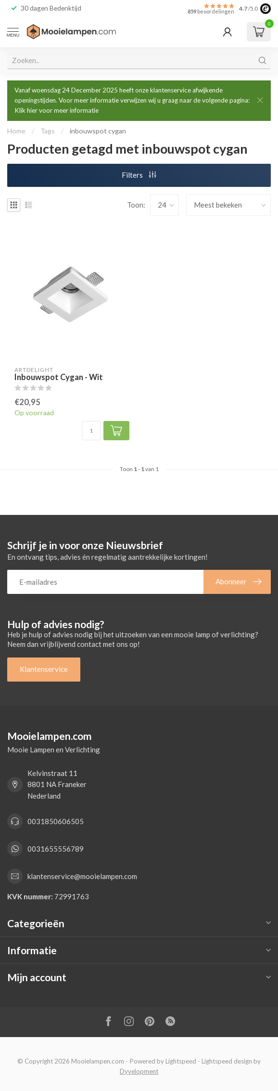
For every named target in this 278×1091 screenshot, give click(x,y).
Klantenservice (44, 669)
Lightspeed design (227, 1061)
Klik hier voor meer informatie (56, 110)
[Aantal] (91, 430)
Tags (47, 131)
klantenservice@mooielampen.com (82, 876)
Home (16, 131)
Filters (139, 175)
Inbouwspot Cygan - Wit (58, 377)
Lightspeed (180, 1061)
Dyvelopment (139, 1071)
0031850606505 (55, 821)
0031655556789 (55, 848)
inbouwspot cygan (98, 131)
